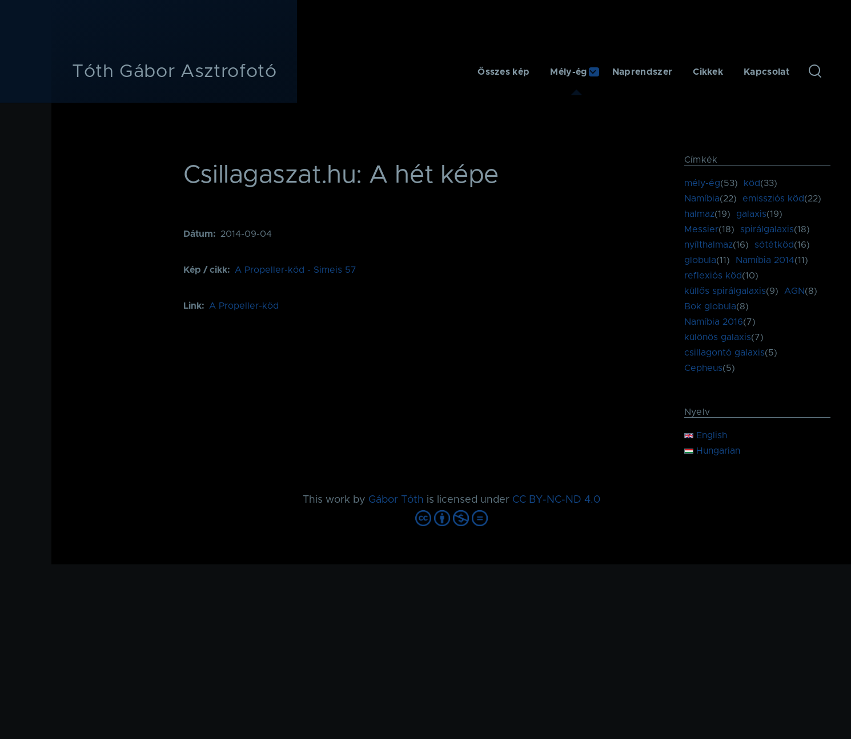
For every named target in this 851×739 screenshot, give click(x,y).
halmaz (699, 214)
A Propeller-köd (244, 305)
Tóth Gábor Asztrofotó (174, 72)
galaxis (751, 214)
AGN (794, 291)
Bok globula (710, 306)
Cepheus (703, 368)
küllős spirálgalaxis (725, 291)
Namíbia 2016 (713, 321)
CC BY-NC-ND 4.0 (556, 500)
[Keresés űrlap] (815, 72)
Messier (701, 229)
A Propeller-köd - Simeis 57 (295, 269)
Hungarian (712, 450)
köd (752, 183)
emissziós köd (773, 198)
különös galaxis (717, 337)
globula (700, 260)
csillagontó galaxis (724, 352)
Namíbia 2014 (765, 260)
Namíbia (702, 198)
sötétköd (774, 244)
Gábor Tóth (396, 500)
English (705, 435)
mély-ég (702, 183)
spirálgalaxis (767, 229)
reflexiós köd (713, 275)
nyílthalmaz (708, 244)
